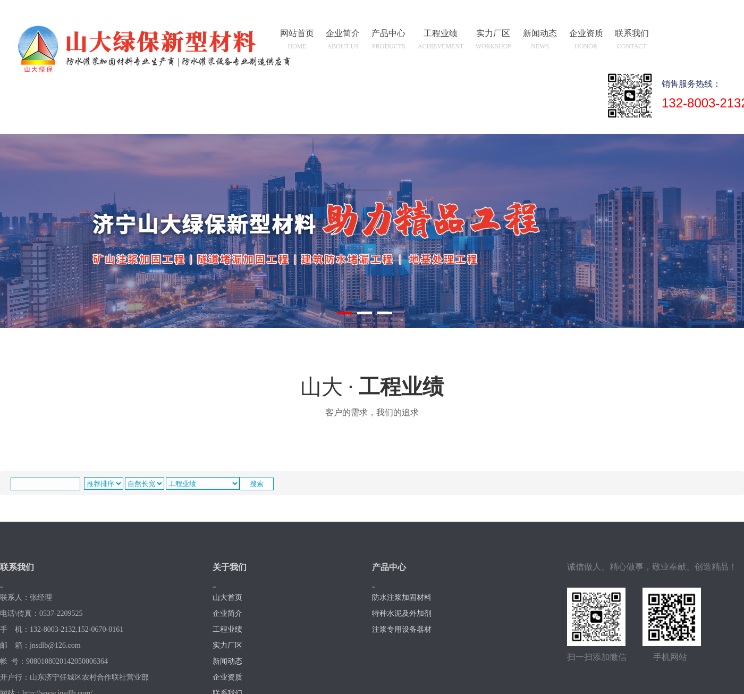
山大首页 (227, 597)
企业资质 (586, 41)
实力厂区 (493, 41)
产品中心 (389, 41)
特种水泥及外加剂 (402, 613)
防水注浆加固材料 (402, 597)
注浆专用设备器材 (402, 629)
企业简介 (343, 41)
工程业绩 (441, 41)
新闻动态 (540, 41)
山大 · (372, 398)
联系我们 (632, 41)
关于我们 (230, 567)
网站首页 (298, 41)
